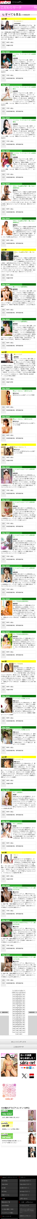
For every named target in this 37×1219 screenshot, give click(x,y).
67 (21, 1013)
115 (17, 1034)
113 (20, 1032)
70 (16, 1015)
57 (21, 1009)
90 (16, 1022)
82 (21, 1019)
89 (14, 1022)
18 (23, 994)
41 (18, 1004)
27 (21, 998)
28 (23, 998)
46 (18, 1005)
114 (23, 1032)
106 (23, 1028)
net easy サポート (25, 1191)
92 (21, 1022)
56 (18, 1009)
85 (16, 1021)
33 (23, 1000)
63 (23, 1011)
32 (21, 1000)
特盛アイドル (5, 1195)
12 (21, 992)
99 (14, 1026)
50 (16, 1007)
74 (14, 1017)
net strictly (4, 1180)
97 (21, 1024)
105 (20, 1028)
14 (14, 994)
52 (21, 1007)
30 (16, 1000)
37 (21, 1002)
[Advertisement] (10, 1166)
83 (23, 1019)
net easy (4, 1191)
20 (16, 996)
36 (18, 1002)
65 (16, 1013)
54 (14, 1009)
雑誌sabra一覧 (6, 1202)
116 (20, 1034)
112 (17, 1032)
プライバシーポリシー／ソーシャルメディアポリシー (27, 1210)
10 (16, 992)
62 (21, 1011)
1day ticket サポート (25, 1184)
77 (21, 1017)
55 (16, 1009)
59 (14, 1011)
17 (21, 994)
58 (23, 1009)
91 (18, 1022)
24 (14, 998)
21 (18, 996)
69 (14, 1015)
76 (18, 1017)
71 (18, 1015)
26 (18, 998)
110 (23, 1030)
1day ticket (5, 1184)
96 (18, 1024)
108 (17, 1030)
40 (16, 1004)
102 (23, 1026)
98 (23, 1024)
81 (18, 1019)
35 (16, 1002)
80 (16, 1019)
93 (23, 1022)
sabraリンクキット (25, 1216)
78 (23, 1017)
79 (14, 1019)
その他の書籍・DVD (7, 1209)
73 (23, 1015)
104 (17, 1028)
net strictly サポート (25, 1180)
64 (14, 1013)
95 (16, 1024)
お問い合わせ (24, 1198)
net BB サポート (24, 1188)
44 (14, 1005)
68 (23, 1013)
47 (21, 1005)
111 (14, 1032)
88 (23, 1021)
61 (18, 1011)
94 (14, 1024)
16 (18, 994)
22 (21, 996)
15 (16, 994)
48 (23, 1005)
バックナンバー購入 (7, 1212)
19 (14, 996)
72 (21, 1015)
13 (24, 992)
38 (23, 1002)
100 (17, 1026)
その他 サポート (24, 1195)
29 (14, 1000)
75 (16, 1017)
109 (20, 1030)
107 (14, 1030)
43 (23, 1004)
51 (18, 1007)
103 (14, 1028)
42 (21, 1004)
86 (18, 1021)
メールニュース (24, 1205)
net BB (3, 1188)
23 (23, 996)
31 (18, 1000)
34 (14, 1002)
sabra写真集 (5, 1205)
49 (14, 1007)
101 (20, 1026)
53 (23, 1007)
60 (16, 1011)
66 (18, 1013)
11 (19, 992)
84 (14, 1021)
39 (14, 1004)
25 (16, 998)
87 (21, 1021)
